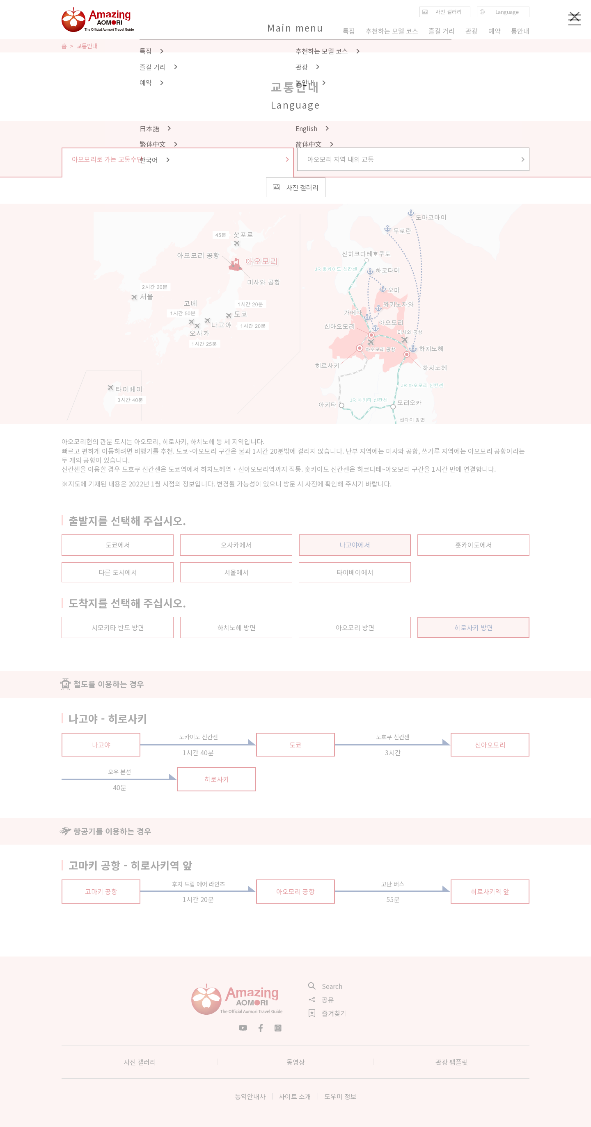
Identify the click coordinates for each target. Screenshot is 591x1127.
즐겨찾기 (327, 1013)
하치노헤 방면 (236, 627)
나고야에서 (354, 545)
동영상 (295, 1062)
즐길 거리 (441, 31)
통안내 (520, 31)
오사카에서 (236, 545)
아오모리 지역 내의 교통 (416, 159)
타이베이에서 (355, 572)
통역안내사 (250, 1096)
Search (325, 986)
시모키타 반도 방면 (118, 627)
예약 (494, 31)
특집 (349, 31)
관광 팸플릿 (451, 1062)
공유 (321, 999)
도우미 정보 (340, 1096)
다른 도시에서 (117, 572)
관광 (471, 31)
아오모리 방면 (355, 627)
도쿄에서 (117, 545)
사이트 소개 (295, 1096)
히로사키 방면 (473, 627)
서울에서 (236, 572)
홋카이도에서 (473, 545)
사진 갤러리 (140, 1062)
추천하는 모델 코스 (392, 31)
